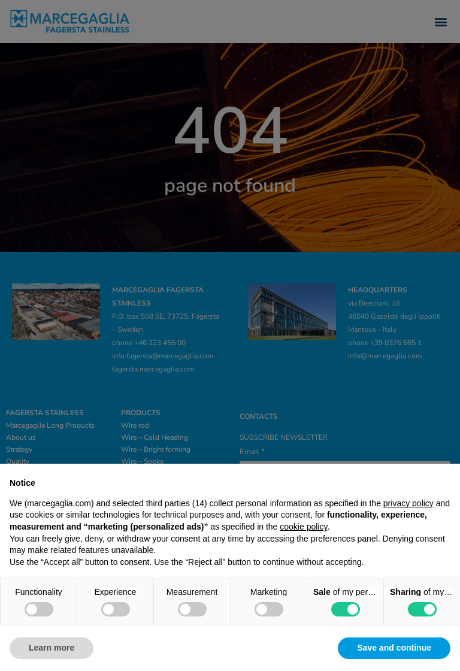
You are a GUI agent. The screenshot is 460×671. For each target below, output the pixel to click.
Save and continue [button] (394, 647)
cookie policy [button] (303, 526)
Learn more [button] (51, 647)
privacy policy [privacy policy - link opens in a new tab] (408, 503)
